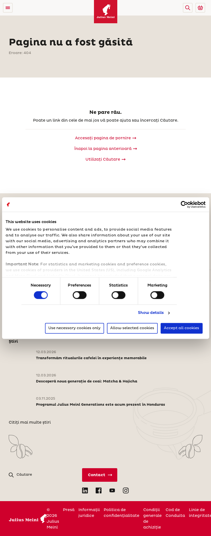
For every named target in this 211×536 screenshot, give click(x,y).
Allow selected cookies (132, 328)
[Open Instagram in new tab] (126, 490)
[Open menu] (8, 8)
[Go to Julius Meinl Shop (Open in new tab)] (200, 8)
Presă (69, 509)
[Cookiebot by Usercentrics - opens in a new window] (184, 204)
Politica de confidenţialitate (121, 512)
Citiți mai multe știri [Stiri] (30, 422)
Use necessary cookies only (74, 328)
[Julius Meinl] (105, 11)
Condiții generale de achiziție (152, 518)
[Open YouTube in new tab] (112, 490)
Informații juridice (89, 512)
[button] (188, 8)
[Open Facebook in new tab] (98, 490)
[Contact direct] (99, 475)
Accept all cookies (181, 328)
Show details (151, 313)
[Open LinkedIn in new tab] (85, 490)
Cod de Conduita (175, 512)
